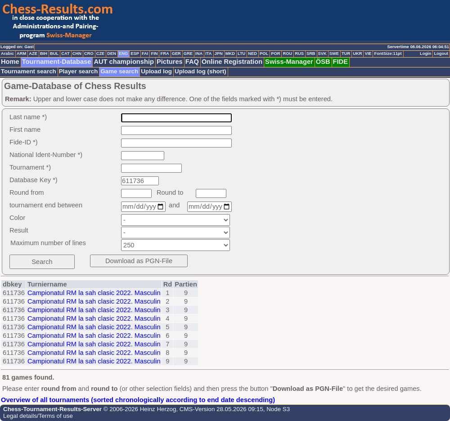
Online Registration (232, 61)
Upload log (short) (200, 71)
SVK (322, 53)
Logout (441, 53)
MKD (230, 53)
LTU (241, 53)
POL (264, 53)
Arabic (7, 53)
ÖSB (323, 61)
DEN (111, 53)
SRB (310, 53)
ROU (287, 53)
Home (10, 61)
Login (425, 53)
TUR (346, 53)
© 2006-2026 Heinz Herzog (139, 409)
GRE (188, 53)
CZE (100, 53)
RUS (299, 53)
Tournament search (28, 71)
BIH (43, 53)
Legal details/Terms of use (38, 415)
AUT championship (124, 61)
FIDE (340, 61)
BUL (54, 53)
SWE (334, 53)
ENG (123, 53)
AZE (33, 53)
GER (176, 53)
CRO (89, 53)
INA (198, 53)
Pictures (170, 61)
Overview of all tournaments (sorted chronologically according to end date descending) (138, 399)
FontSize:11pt (387, 53)
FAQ (192, 61)
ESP (134, 53)
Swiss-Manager (289, 61)
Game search (119, 71)
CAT (65, 53)
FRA (164, 53)
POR (275, 53)
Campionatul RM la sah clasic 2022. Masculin (94, 292)
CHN (76, 53)
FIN (154, 53)
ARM (21, 53)
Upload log (156, 71)
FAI (145, 53)
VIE (367, 53)
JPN (219, 53)
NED (252, 53)
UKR (357, 53)
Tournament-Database (56, 61)
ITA (208, 53)
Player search (78, 71)
